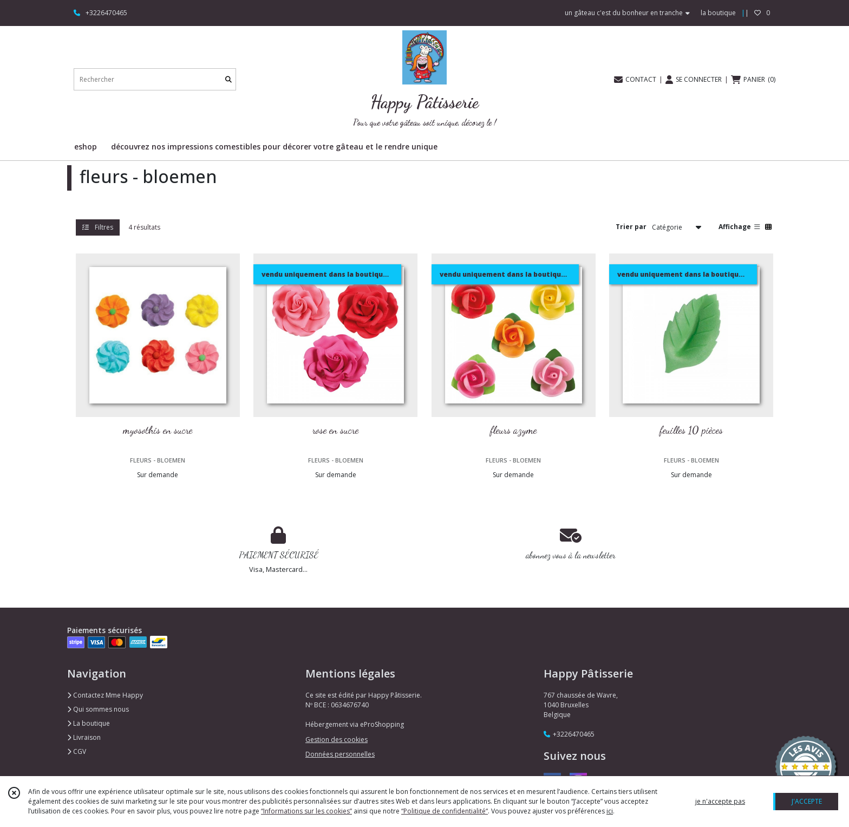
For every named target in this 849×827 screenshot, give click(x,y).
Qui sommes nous (98, 709)
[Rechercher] (228, 79)
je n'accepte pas (720, 801)
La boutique (88, 723)
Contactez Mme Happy (105, 695)
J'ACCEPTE (807, 801)
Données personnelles (340, 754)
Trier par (631, 226)
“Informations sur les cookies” (306, 811)
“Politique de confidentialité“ (444, 811)
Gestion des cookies (336, 739)
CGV (76, 751)
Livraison (84, 737)
